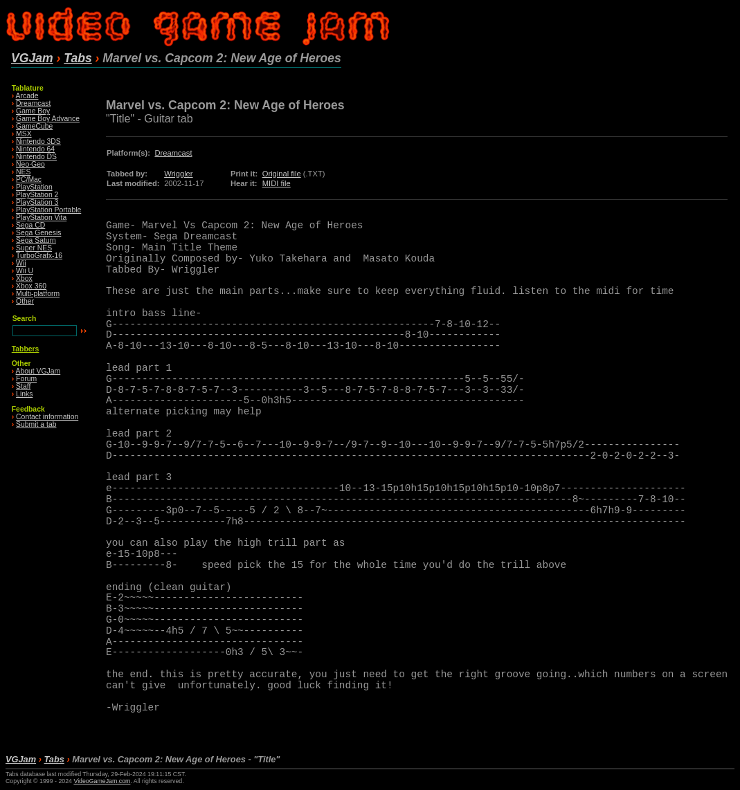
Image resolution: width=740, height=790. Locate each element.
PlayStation (34, 187)
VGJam (32, 58)
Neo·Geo (30, 164)
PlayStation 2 (37, 195)
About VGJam (38, 371)
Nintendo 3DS (38, 141)
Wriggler (178, 173)
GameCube (34, 126)
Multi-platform (38, 293)
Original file (281, 173)
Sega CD (30, 225)
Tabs (77, 58)
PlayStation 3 (37, 202)
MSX (24, 134)
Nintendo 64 (35, 149)
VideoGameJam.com (101, 781)
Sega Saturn (36, 240)
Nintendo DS (36, 156)
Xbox (24, 278)
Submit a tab (36, 424)
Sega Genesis (38, 233)
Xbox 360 (31, 286)
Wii (21, 263)
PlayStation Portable (48, 210)
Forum (26, 379)
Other (25, 301)
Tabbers (25, 349)
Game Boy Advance (48, 118)
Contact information (47, 417)
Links (24, 394)
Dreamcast (33, 103)
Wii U (24, 271)
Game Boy (33, 111)
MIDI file (276, 183)
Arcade (27, 96)
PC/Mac (29, 179)
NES (23, 172)
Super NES (34, 248)
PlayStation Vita (41, 217)
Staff (23, 386)
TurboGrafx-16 (39, 255)
